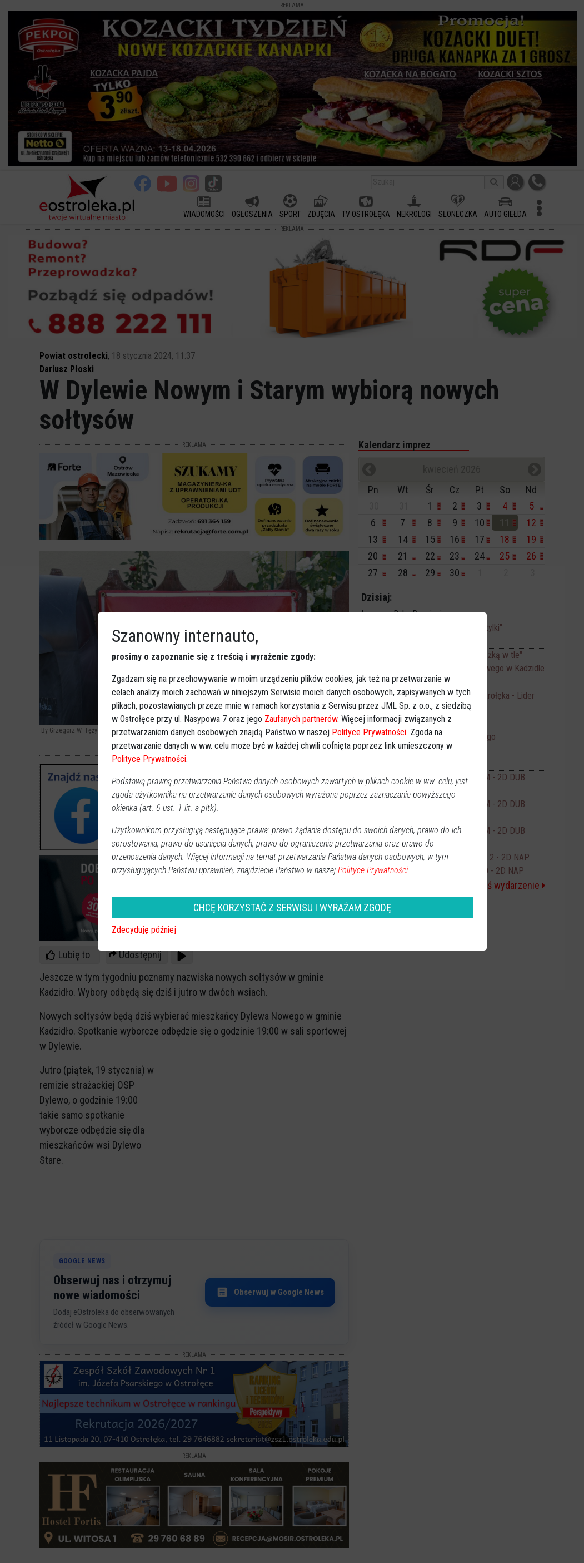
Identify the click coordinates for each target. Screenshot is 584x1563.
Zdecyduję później (144, 929)
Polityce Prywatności (369, 732)
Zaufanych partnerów (300, 719)
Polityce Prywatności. (374, 870)
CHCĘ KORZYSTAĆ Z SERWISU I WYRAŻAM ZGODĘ (292, 907)
